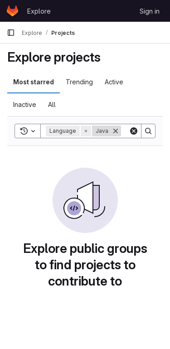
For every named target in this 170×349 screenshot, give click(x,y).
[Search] (148, 131)
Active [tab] (114, 82)
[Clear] (133, 131)
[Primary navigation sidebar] (11, 32)
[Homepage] (12, 11)
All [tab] (52, 104)
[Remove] (115, 131)
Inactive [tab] (24, 104)
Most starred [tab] (33, 82)
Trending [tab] (79, 82)
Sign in (150, 11)
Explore (39, 11)
